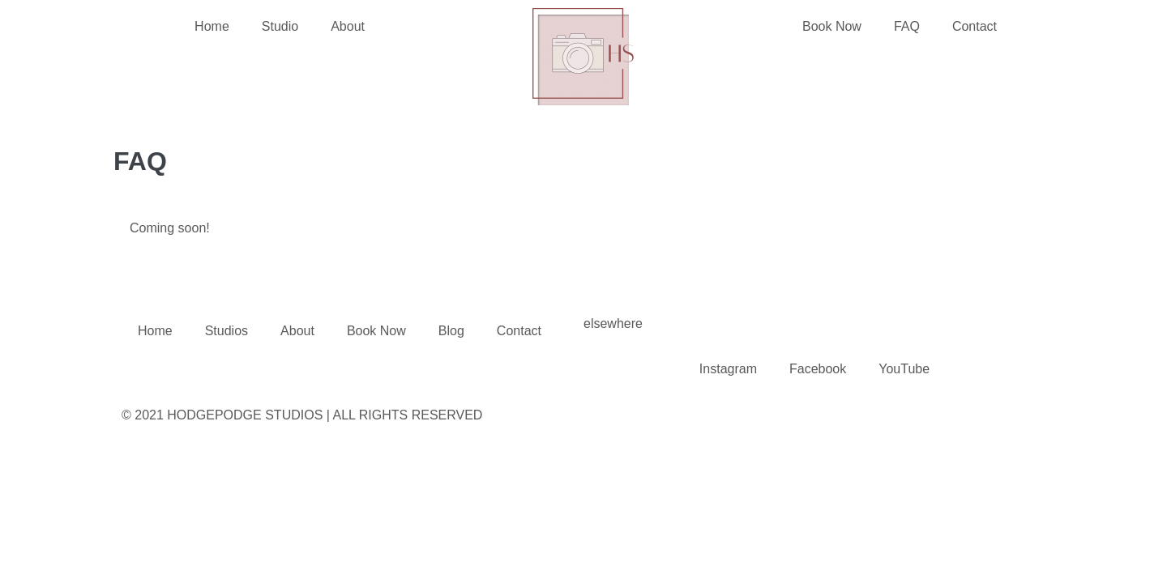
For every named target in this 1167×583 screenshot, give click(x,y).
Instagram (728, 369)
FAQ (907, 26)
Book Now (831, 26)
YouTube (904, 369)
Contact (974, 26)
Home (211, 26)
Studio (280, 26)
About (348, 26)
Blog (451, 331)
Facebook (817, 369)
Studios (226, 331)
